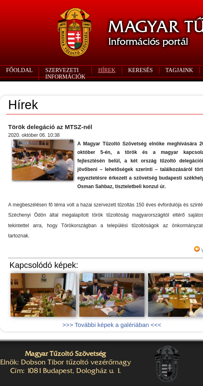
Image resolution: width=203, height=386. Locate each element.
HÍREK (107, 70)
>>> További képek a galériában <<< (111, 324)
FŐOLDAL (19, 70)
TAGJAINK (179, 70)
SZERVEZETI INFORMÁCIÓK (65, 73)
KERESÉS (140, 70)
